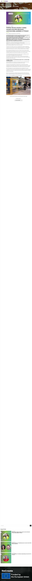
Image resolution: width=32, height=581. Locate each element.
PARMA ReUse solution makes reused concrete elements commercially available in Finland (17, 29)
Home (2, 4)
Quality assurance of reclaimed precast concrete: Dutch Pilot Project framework (21, 524)
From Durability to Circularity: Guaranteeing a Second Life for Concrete (21, 535)
